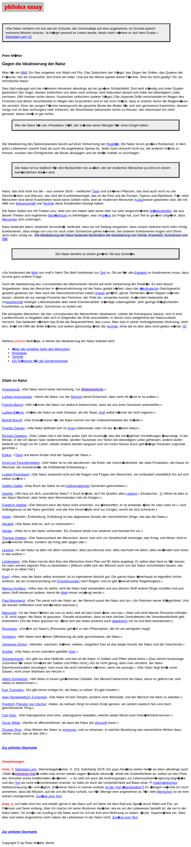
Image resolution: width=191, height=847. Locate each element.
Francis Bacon (12, 405)
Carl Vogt (9, 715)
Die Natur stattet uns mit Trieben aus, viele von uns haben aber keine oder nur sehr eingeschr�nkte (76, 211)
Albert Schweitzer (15, 679)
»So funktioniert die (16, 272)
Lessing (7, 550)
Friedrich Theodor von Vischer (24, 704)
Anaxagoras (11, 389)
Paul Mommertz (13, 600)
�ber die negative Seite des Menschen (41, 349)
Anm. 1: (8, 769)
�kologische (149, 288)
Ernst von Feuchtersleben (21, 463)
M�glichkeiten (161, 211)
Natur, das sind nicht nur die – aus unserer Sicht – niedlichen (47, 191)
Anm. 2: (8, 804)
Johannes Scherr (14, 644)
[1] (30, 37)
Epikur (6, 455)
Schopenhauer (13, 659)
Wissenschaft (26, 203)
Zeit (102, 272)
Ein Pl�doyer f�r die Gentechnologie (40, 361)
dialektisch (120, 621)
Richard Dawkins (14, 436)
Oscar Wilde (11, 723)
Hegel (6, 517)
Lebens (131, 493)
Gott (102, 412)
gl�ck (106, 215)
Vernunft (101, 723)
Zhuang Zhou (12, 730)
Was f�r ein (11, 72)
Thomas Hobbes (14, 538)
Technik (48, 203)
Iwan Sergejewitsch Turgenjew (24, 697)
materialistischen (165, 783)
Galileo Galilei (12, 486)
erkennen (70, 730)
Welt (34, 272)
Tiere (95, 191)
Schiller (7, 651)
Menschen (9, 219)
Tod (17, 783)
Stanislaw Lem (16, 37)
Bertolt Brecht (12, 420)
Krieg (71, 428)
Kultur (139, 200)
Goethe (7, 493)
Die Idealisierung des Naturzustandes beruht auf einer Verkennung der (54, 144)
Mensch (77, 397)
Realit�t (112, 144)
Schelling (8, 636)
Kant (5, 577)
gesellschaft (14, 302)
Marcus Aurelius (14, 588)
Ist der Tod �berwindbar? (124, 787)
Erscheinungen (68, 581)
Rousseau (19, 353)
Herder (7, 531)
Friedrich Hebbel (14, 505)
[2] (185, 326)
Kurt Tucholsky (13, 690)
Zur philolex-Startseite (19, 747)
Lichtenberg (10, 561)
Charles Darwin (13, 428)
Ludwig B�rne (13, 412)
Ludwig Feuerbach (15, 474)
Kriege (100, 293)
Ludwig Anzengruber (17, 397)
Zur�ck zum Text (49, 796)
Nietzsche (9, 613)
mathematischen (78, 486)
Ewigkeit (141, 272)
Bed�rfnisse (57, 215)
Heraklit (7, 524)
